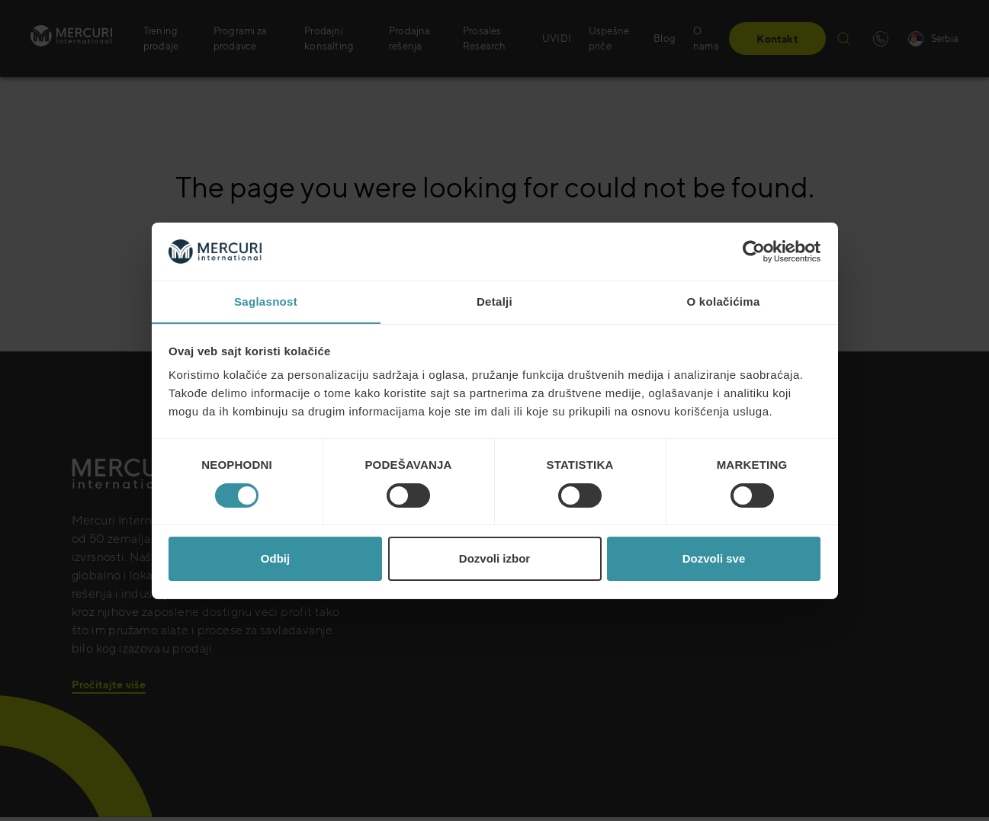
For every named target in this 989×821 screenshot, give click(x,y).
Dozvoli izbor (494, 559)
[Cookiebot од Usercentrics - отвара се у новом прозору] (753, 250)
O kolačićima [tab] (722, 301)
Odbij (275, 559)
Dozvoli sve (714, 559)
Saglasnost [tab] (265, 301)
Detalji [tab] (494, 301)
